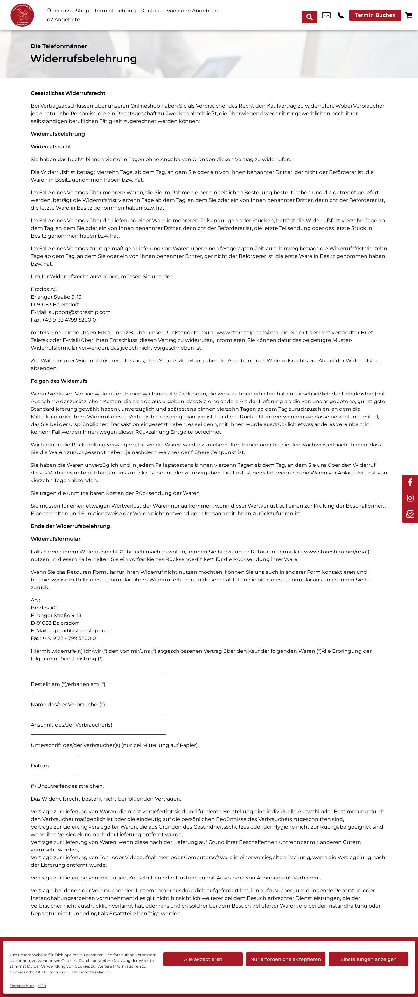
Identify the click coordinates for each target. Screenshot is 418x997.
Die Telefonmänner (59, 46)
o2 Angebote (63, 20)
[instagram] (410, 499)
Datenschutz (22, 985)
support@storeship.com (80, 312)
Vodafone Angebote (192, 11)
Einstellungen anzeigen (368, 959)
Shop (82, 11)
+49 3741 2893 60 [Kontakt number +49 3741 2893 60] (340, 15)
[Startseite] (22, 15)
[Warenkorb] (409, 15)
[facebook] (410, 483)
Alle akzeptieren (203, 959)
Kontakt (151, 11)
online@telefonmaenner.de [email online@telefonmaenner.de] (326, 15)
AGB (42, 985)
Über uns (59, 11)
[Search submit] (311, 15)
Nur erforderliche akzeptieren (285, 959)
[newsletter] (410, 515)
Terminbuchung (115, 11)
